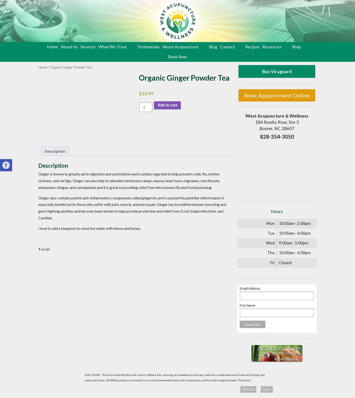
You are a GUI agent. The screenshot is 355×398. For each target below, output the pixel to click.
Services (88, 46)
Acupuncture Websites (96, 389)
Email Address (250, 288)
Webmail (248, 389)
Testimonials (148, 46)
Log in (267, 389)
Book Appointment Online (277, 95)
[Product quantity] (146, 107)
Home (52, 46)
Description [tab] (55, 151)
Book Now (177, 56)
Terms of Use (209, 389)
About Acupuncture (181, 46)
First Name (247, 305)
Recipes (252, 46)
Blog (213, 46)
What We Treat (112, 46)
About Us (69, 46)
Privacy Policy (228, 389)
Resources (272, 46)
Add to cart (167, 105)
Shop (296, 46)
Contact (227, 46)
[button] (6, 165)
